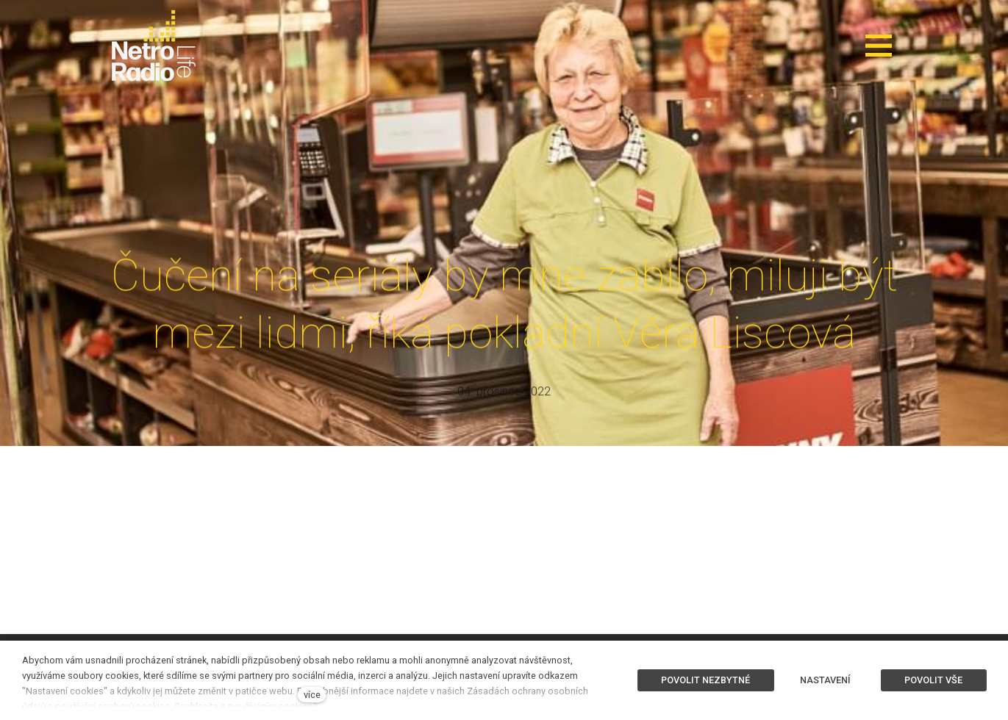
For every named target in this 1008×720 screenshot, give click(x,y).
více (312, 694)
